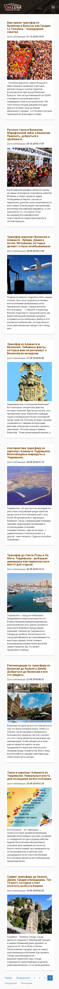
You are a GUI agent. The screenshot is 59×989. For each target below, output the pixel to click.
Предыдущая (23, 978)
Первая (8, 978)
